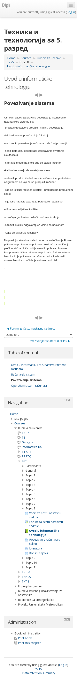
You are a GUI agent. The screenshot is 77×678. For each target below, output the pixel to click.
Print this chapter (27, 643)
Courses (19, 423)
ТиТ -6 (26, 572)
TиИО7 (26, 577)
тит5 (25, 461)
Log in (71, 12)
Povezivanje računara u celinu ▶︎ (49, 341)
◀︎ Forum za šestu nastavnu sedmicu (31, 328)
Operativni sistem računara (29, 385)
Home (14, 414)
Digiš (6, 5)
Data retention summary (38, 673)
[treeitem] (38, 414)
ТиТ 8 (26, 581)
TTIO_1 (26, 452)
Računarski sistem (23, 374)
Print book (23, 638)
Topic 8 (24, 62)
